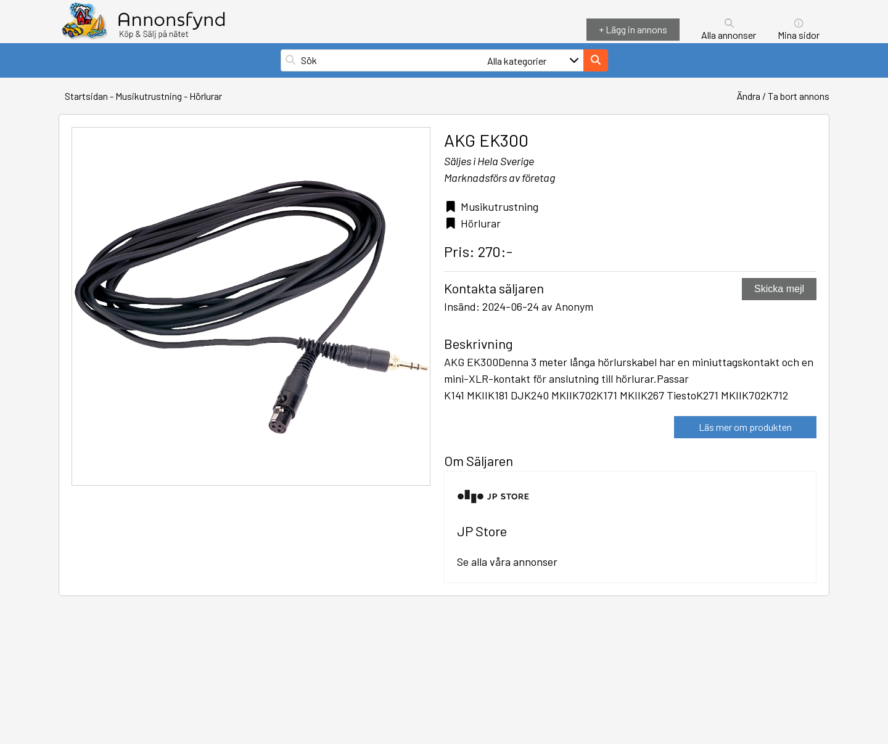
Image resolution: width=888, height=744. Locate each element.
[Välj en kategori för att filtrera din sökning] (534, 60)
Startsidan (86, 96)
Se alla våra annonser (507, 561)
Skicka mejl (779, 289)
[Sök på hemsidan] (392, 60)
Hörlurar (205, 96)
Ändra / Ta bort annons (782, 96)
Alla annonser (728, 35)
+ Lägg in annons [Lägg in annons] (633, 29)
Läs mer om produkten (745, 427)
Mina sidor (799, 35)
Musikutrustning (148, 96)
